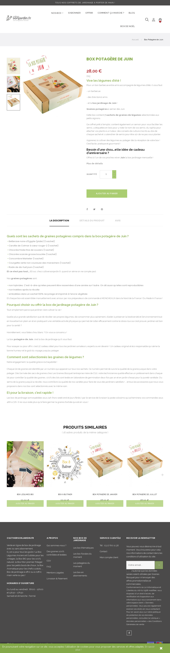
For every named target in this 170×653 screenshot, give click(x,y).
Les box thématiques (83, 549)
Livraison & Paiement (57, 579)
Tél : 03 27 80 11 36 (109, 546)
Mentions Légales (55, 574)
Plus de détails (94, 163)
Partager (87, 209)
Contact (103, 552)
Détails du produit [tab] (92, 220)
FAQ (49, 568)
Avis (118, 220)
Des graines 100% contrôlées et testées (57, 554)
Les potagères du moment (81, 566)
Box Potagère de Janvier (105, 494)
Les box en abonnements (80, 575)
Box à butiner (65, 494)
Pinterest (102, 209)
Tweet (94, 209)
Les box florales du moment (82, 557)
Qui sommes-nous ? (56, 546)
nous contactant (153, 610)
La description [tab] (59, 220)
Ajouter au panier (107, 193)
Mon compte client (109, 558)
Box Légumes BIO (25, 494)
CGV (49, 562)
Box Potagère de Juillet (144, 494)
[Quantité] (106, 174)
